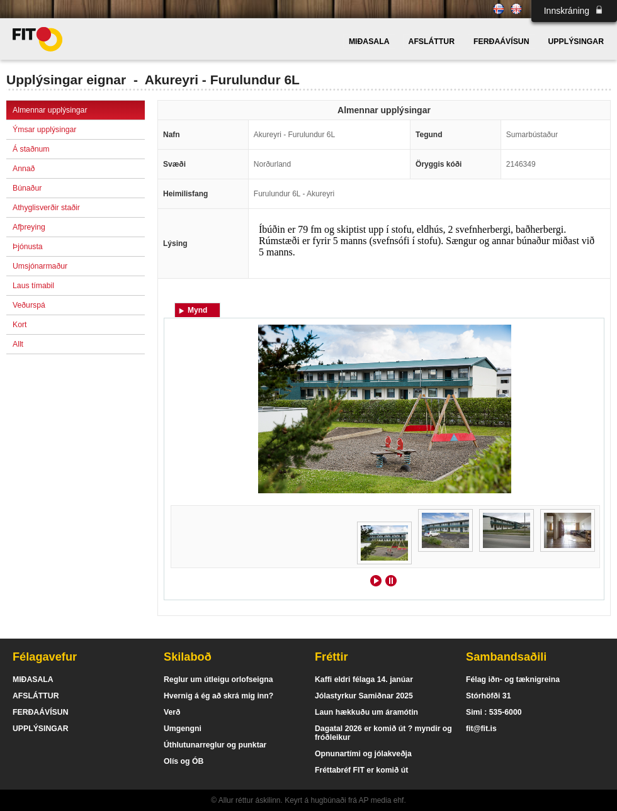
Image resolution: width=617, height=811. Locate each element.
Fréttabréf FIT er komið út (361, 770)
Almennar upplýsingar (50, 110)
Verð (172, 712)
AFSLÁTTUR (432, 41)
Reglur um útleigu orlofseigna (218, 679)
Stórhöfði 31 (488, 695)
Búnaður (27, 188)
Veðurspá (29, 305)
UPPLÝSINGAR (576, 41)
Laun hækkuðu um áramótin (366, 712)
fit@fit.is (481, 728)
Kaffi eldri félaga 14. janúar (364, 679)
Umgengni (182, 728)
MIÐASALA (369, 41)
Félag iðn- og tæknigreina (513, 679)
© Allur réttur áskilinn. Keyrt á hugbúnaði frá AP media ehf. (308, 800)
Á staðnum (31, 149)
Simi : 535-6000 (494, 712)
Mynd (197, 310)
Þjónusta (28, 246)
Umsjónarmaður (40, 266)
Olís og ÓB (183, 761)
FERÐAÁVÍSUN (501, 41)
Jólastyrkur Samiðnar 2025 (364, 695)
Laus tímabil (33, 285)
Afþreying (29, 227)
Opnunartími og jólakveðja (363, 753)
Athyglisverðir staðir (46, 207)
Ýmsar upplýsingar (44, 129)
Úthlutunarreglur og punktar (215, 745)
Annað (24, 168)
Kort (19, 324)
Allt (18, 344)
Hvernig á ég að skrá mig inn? (218, 695)
